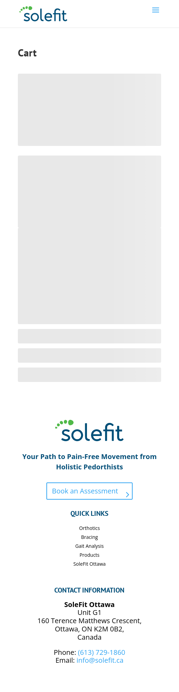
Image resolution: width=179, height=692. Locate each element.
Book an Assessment (85, 491)
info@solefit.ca (100, 660)
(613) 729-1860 (101, 652)
